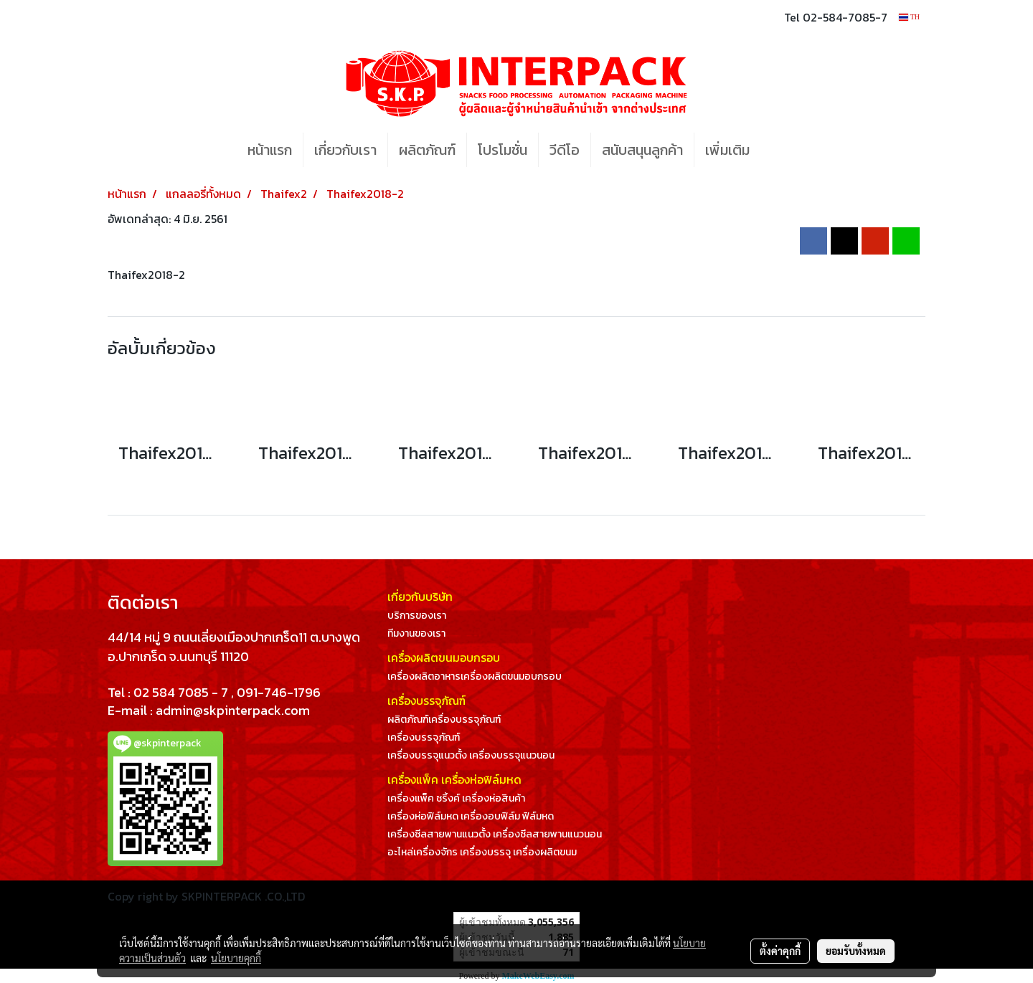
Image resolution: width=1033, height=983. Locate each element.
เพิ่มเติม (727, 150)
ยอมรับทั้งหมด (856, 950)
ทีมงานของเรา (416, 633)
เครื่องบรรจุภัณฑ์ (423, 737)
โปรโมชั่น (502, 150)
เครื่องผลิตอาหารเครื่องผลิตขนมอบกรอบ (474, 676)
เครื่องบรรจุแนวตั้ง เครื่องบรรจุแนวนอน (471, 755)
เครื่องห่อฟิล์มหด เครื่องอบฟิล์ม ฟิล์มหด (470, 816)
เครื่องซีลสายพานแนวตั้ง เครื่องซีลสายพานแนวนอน (494, 834)
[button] (782, 150)
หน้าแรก (269, 150)
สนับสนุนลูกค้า (642, 150)
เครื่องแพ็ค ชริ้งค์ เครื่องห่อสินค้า (456, 798)
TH (909, 17)
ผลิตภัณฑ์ (427, 150)
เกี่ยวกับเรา (345, 150)
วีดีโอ (564, 150)
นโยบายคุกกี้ (236, 957)
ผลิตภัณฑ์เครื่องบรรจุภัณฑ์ (444, 719)
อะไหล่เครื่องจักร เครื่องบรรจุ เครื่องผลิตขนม (482, 852)
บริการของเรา (416, 615)
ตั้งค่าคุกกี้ (780, 950)
